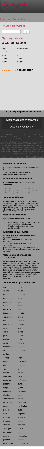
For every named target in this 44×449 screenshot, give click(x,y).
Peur (5, 247)
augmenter (7, 324)
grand (20, 388)
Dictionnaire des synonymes (22, 120)
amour (20, 317)
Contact (27, 136)
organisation (8, 443)
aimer (5, 332)
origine (21, 347)
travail (5, 306)
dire (4, 321)
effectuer (6, 395)
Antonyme (23, 134)
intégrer (6, 388)
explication (22, 406)
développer (7, 347)
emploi (20, 399)
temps (20, 332)
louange (20, 58)
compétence (23, 443)
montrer (21, 343)
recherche (7, 402)
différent (21, 365)
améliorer (22, 417)
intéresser (22, 358)
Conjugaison (7, 134)
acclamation (30, 167)
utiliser (20, 339)
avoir (20, 298)
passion (6, 440)
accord (21, 440)
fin (4, 350)
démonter (22, 391)
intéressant (22, 380)
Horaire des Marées (8, 157)
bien (19, 309)
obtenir (21, 336)
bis (18, 52)
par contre (22, 402)
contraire (21, 295)
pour (20, 302)
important (7, 313)
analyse (6, 339)
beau (20, 395)
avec (20, 410)
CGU (15, 136)
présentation (23, 362)
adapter (6, 436)
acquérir (21, 425)
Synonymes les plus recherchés (19, 282)
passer (21, 421)
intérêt (20, 428)
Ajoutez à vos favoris (22, 126)
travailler (6, 417)
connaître (7, 391)
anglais (6, 291)
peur (20, 432)
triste (5, 414)
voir (19, 328)
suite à (20, 384)
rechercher (22, 436)
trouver (21, 321)
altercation (16, 240)
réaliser (6, 373)
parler (5, 406)
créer (20, 306)
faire (5, 287)
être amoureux (16, 243)
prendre (21, 313)
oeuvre (6, 358)
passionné (7, 432)
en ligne (6, 354)
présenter (7, 384)
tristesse (6, 421)
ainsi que (7, 428)
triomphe (20, 61)
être (4, 298)
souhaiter (7, 376)
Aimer (5, 243)
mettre (20, 291)
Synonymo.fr (23, 6)
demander (7, 309)
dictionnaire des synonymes (17, 261)
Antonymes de (17, 70)
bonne (5, 362)
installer (21, 324)
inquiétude (13, 247)
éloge (4, 48)
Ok (26, 32)
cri (17, 55)
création (6, 425)
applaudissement (23, 48)
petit (5, 336)
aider (20, 369)
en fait (5, 328)
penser (6, 410)
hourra (4, 58)
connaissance (9, 399)
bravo (4, 55)
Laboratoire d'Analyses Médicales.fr (30, 157)
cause (20, 373)
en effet (6, 295)
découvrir (7, 380)
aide (5, 365)
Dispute (6, 240)
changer (21, 354)
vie (4, 369)
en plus (21, 287)
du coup (21, 350)
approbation (6, 52)
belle (20, 376)
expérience (7, 317)
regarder (21, 414)
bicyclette (13, 236)
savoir (5, 343)
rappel (4, 61)
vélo (15, 238)
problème (7, 302)
